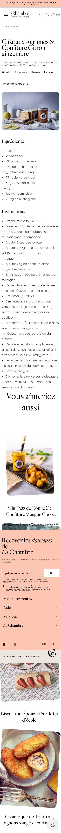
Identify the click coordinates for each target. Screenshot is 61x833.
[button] (53, 825)
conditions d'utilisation (29, 581)
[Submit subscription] (51, 573)
